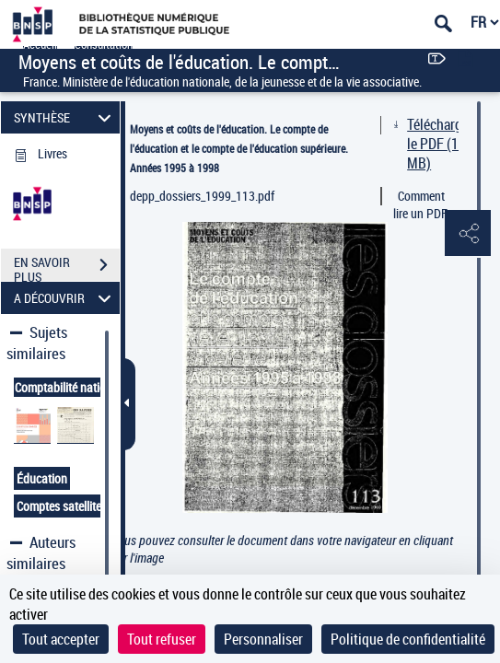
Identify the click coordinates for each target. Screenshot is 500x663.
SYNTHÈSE (65, 117)
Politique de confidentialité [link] (408, 639)
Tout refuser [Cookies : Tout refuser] (161, 639)
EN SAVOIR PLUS (67, 267)
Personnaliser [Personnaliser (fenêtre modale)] (263, 639)
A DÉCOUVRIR (65, 298)
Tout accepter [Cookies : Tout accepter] (60, 639)
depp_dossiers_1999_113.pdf (202, 195)
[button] (468, 234)
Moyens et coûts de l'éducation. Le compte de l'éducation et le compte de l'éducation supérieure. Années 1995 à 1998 (239, 148)
